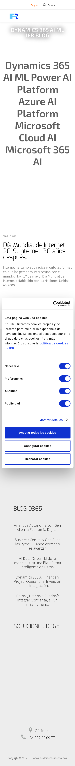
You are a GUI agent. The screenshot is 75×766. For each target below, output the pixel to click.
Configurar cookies (37, 446)
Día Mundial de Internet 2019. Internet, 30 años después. (34, 251)
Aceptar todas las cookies (37, 432)
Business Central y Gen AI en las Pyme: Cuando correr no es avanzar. (37, 544)
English (34, 5)
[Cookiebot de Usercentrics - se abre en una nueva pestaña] (53, 303)
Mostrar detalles (51, 420)
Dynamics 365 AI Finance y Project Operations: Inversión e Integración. (37, 581)
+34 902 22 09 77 (41, 737)
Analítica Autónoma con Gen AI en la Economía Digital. (37, 527)
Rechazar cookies (37, 459)
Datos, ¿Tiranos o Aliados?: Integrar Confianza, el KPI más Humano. (37, 600)
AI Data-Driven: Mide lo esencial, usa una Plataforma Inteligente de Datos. (37, 562)
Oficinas (41, 730)
